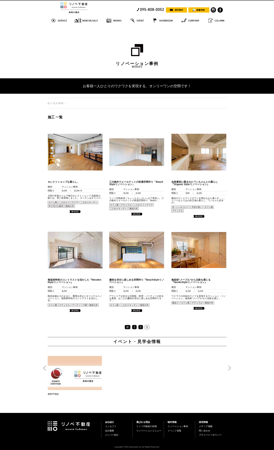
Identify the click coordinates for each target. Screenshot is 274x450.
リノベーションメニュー (148, 431)
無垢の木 (70, 206)
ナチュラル (126, 205)
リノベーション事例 (178, 426)
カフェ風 (53, 202)
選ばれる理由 (143, 422)
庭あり (175, 303)
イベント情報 (174, 431)
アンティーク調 (79, 305)
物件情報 (172, 422)
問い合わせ (204, 431)
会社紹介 (109, 422)
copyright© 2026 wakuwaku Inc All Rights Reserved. (137, 447)
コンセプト (110, 426)
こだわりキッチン (89, 202)
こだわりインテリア (68, 202)
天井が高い (197, 207)
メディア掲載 (205, 426)
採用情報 (203, 422)
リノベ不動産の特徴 (146, 426)
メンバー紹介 (112, 435)
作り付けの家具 (56, 206)
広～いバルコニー (180, 207)
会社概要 (109, 431)
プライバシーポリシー (210, 435)
